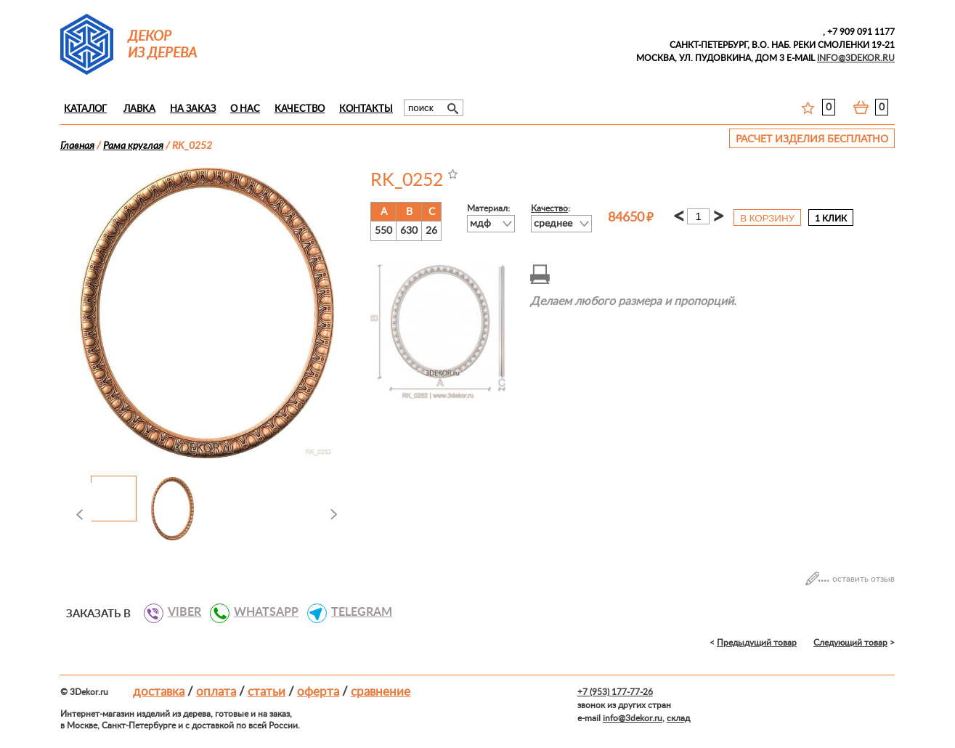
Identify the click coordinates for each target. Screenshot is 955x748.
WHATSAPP (260, 612)
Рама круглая (133, 146)
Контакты (366, 109)
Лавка (139, 109)
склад (678, 718)
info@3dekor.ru (632, 718)
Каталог (85, 109)
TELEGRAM (356, 612)
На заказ (193, 109)
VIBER (179, 612)
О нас (245, 109)
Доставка (158, 692)
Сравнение (380, 692)
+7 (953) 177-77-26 (615, 692)
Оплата (216, 692)
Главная (77, 146)
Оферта (318, 692)
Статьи (266, 692)
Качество (300, 109)
